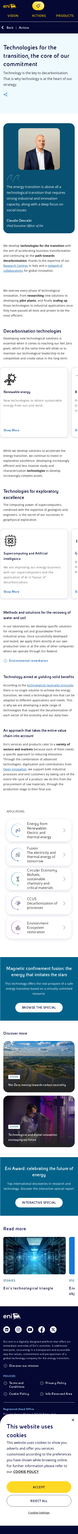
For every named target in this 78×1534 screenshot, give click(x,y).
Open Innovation (15, 769)
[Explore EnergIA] (38, 5)
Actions (24, 27)
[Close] (73, 1420)
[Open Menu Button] (72, 5)
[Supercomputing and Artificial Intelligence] (34, 564)
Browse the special (39, 1007)
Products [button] (65, 15)
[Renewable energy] (34, 402)
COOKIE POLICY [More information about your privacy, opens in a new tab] (26, 1471)
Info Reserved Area (59, 1393)
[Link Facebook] (41, 1329)
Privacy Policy (56, 1383)
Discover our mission (24, 1365)
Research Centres (15, 266)
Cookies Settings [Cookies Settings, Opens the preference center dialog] (39, 1512)
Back (10, 27)
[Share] (5, 94)
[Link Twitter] (53, 1329)
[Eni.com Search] (62, 5)
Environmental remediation (28, 660)
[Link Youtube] (30, 1329)
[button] (10, 5)
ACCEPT (39, 1487)
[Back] (2, 27)
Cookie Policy (19, 1393)
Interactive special (39, 1202)
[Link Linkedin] (6, 1329)
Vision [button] (13, 15)
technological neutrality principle (50, 685)
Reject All (39, 1501)
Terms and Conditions (17, 1384)
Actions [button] (39, 15)
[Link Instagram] (18, 1329)
